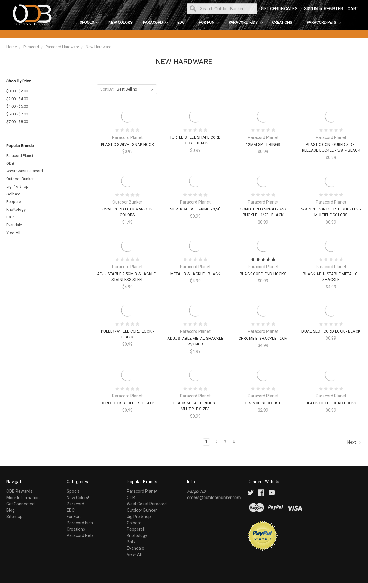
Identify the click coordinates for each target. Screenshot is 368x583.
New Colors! (120, 22)
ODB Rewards (19, 491)
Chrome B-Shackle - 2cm (263, 338)
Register (333, 8)
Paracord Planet (19, 155)
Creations (284, 22)
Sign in (311, 8)
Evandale (14, 224)
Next (354, 442)
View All (13, 232)
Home (11, 46)
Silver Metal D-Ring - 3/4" (195, 209)
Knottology (16, 209)
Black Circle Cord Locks (331, 403)
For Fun (209, 22)
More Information (23, 497)
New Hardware (98, 46)
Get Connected (20, 504)
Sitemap (14, 516)
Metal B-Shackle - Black (195, 274)
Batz (10, 217)
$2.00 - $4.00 (17, 99)
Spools (89, 22)
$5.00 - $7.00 (17, 114)
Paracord (155, 22)
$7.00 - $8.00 (17, 121)
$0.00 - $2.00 (17, 91)
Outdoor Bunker (20, 178)
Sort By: (107, 89)
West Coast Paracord (24, 171)
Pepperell (14, 201)
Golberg (13, 194)
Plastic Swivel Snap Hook (127, 144)
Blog (10, 510)
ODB (10, 163)
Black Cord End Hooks (263, 274)
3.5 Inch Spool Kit (263, 403)
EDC (183, 22)
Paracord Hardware (62, 46)
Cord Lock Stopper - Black (127, 403)
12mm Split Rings (263, 144)
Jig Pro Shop (17, 186)
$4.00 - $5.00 (17, 106)
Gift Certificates (279, 8)
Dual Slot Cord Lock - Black (330, 331)
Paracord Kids (246, 22)
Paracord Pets (324, 22)
